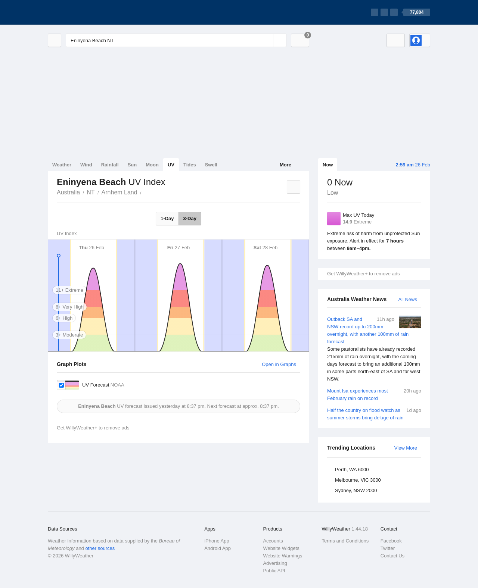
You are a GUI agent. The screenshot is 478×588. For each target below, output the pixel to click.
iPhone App (216, 541)
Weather (61, 165)
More (285, 165)
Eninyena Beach (145, 192)
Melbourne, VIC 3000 (358, 480)
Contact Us (392, 556)
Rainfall (110, 165)
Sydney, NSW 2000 (356, 490)
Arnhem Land (119, 192)
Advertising (275, 563)
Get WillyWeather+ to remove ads (363, 273)
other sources (100, 548)
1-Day (167, 218)
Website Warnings (282, 556)
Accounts (273, 541)
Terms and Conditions (345, 541)
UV (171, 165)
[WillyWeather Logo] (83, 12)
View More (405, 448)
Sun (132, 165)
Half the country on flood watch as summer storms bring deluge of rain (374, 413)
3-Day (189, 218)
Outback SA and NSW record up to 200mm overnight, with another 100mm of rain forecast (374, 349)
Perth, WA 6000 (352, 469)
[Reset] (267, 40)
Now (328, 165)
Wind (86, 165)
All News (407, 299)
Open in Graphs (279, 364)
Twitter (388, 548)
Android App (217, 548)
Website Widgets (281, 548)
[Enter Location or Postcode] (176, 40)
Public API (274, 570)
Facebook (391, 541)
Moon (152, 165)
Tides (189, 165)
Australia (68, 192)
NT (90, 192)
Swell (211, 165)
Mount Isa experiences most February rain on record (374, 394)
